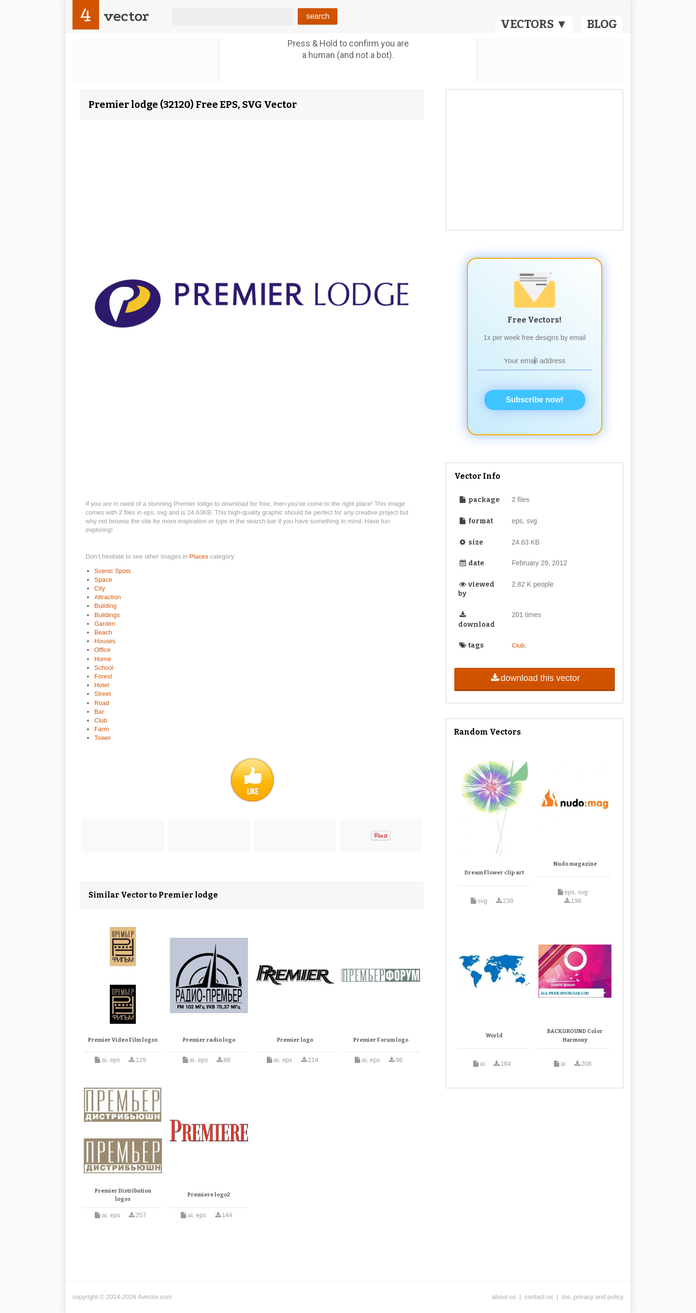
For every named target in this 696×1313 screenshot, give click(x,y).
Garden (104, 623)
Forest (103, 676)
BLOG (602, 24)
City (99, 588)
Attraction (107, 597)
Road (101, 703)
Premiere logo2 (209, 1195)
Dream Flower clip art (494, 873)
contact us (538, 1296)
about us (504, 1296)
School (104, 667)
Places (199, 556)
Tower (102, 737)
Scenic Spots (112, 571)
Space (103, 579)
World (494, 1036)
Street (102, 693)
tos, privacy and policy (593, 1296)
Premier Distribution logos (123, 1195)
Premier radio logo (209, 1040)
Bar (99, 711)
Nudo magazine (575, 864)
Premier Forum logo (380, 1040)
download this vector (534, 678)
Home (102, 659)
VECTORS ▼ (534, 24)
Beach (103, 632)
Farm (101, 729)
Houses (105, 641)
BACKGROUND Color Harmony (575, 1035)
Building (105, 605)
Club (100, 720)
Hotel (101, 685)
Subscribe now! (535, 400)
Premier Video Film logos (123, 1040)
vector (126, 16)
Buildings (107, 615)
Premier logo (295, 1040)
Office (102, 649)
